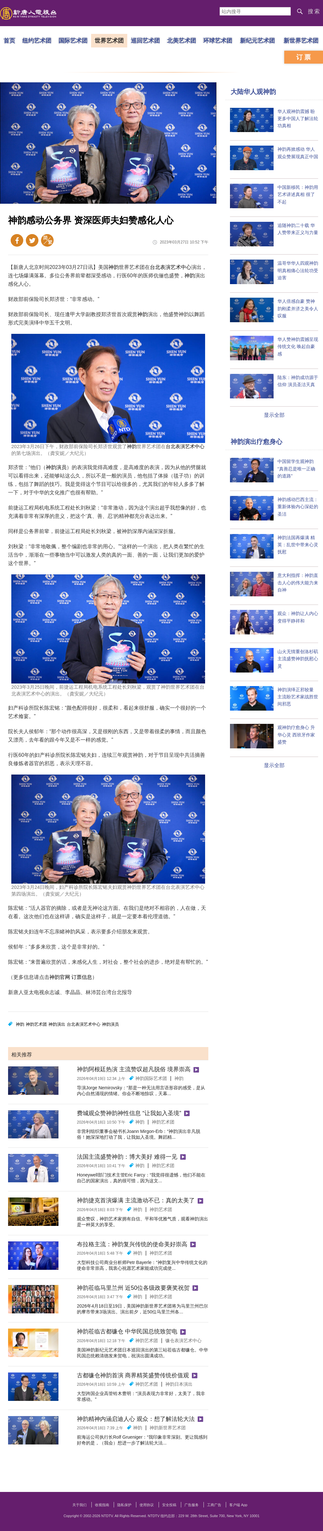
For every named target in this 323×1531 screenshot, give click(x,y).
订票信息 (81, 977)
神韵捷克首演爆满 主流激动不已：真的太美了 (136, 1200)
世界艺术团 (109, 40)
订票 (304, 57)
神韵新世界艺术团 (168, 1427)
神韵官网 (59, 977)
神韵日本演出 (179, 1384)
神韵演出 (56, 1024)
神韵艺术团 (36, 1024)
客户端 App (238, 1505)
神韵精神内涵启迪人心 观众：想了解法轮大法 (136, 1419)
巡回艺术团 (145, 40)
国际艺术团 (73, 40)
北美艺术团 (181, 40)
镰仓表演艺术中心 (183, 1340)
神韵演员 (56, 467)
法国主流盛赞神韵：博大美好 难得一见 (127, 1157)
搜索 (314, 11)
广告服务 (191, 1505)
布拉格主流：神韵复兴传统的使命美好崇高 (132, 1244)
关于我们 (79, 1505)
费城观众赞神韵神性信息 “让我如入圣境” (129, 1113)
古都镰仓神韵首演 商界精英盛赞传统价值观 (133, 1375)
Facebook (17, 240)
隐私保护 (124, 1505)
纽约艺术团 (36, 40)
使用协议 (147, 1505)
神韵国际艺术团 (151, 1078)
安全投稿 (169, 1505)
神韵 (114, 267)
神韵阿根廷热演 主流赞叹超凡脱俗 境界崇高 (134, 1069)
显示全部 (274, 415)
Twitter (32, 240)
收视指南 (102, 1505)
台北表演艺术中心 (170, 267)
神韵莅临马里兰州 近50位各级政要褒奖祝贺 (133, 1288)
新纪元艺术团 (257, 40)
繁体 (47, 240)
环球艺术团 (217, 40)
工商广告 (214, 1505)
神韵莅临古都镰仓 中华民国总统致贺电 (127, 1331)
